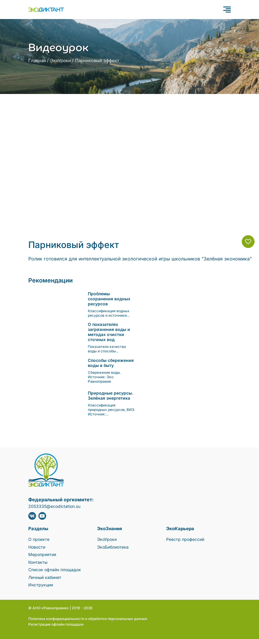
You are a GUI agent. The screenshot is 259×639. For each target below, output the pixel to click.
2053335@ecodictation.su (54, 506)
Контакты (37, 562)
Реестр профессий (185, 539)
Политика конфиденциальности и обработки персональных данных (87, 618)
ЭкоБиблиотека (113, 546)
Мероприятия (42, 554)
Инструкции (40, 584)
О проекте (38, 539)
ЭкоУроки (60, 60)
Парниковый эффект (97, 60)
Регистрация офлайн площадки (55, 624)
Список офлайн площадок (54, 569)
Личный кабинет (44, 577)
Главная (37, 60)
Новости (36, 546)
